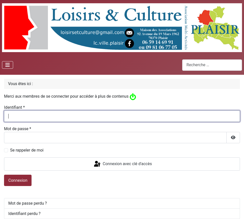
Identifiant (14, 107)
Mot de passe (17, 128)
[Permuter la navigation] (7, 65)
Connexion (17, 180)
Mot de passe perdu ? (27, 203)
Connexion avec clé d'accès (122, 164)
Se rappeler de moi (27, 150)
